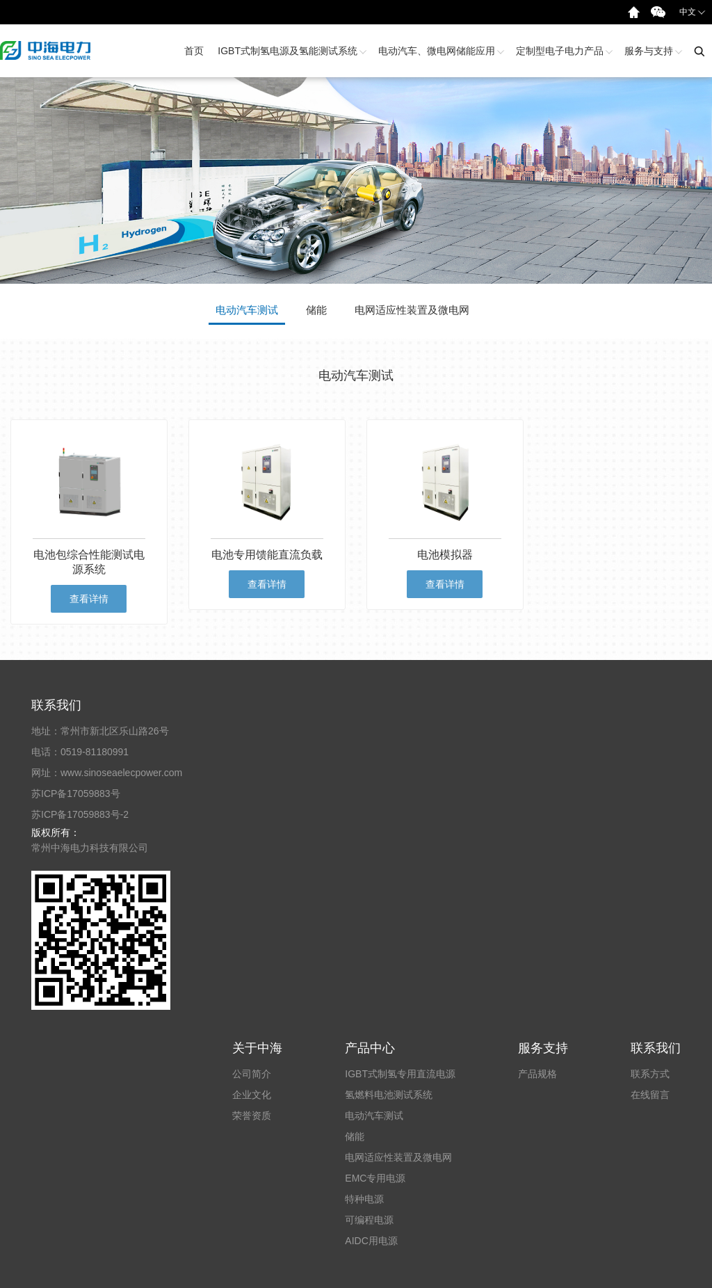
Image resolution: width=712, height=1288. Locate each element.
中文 (692, 11)
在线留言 (650, 1094)
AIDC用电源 (371, 1240)
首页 (194, 50)
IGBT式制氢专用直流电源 (400, 1073)
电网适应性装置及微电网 (398, 1157)
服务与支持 (652, 50)
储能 (354, 1136)
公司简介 (251, 1073)
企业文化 (251, 1094)
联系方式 (650, 1073)
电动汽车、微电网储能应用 (440, 50)
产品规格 (537, 1073)
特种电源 (364, 1199)
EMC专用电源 (375, 1178)
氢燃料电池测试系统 (388, 1094)
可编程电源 (369, 1219)
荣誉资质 (251, 1115)
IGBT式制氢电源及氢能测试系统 (291, 50)
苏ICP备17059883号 (75, 793)
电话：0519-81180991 (80, 751)
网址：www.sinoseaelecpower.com (106, 772)
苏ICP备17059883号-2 (80, 814)
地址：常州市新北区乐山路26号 (100, 730)
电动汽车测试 (374, 1115)
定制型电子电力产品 (563, 50)
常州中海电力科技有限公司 (89, 847)
